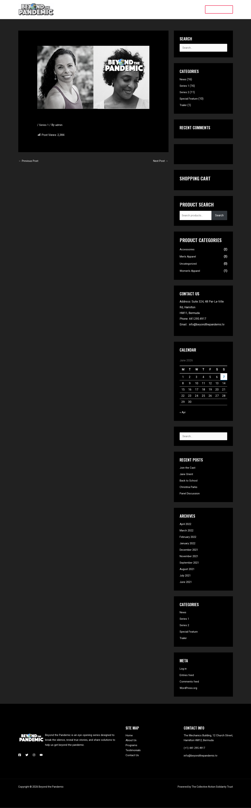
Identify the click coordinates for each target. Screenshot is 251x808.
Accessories (188, 249)
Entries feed (187, 675)
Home (129, 735)
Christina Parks (189, 487)
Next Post (160, 161)
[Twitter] (26, 755)
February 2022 (189, 537)
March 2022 (187, 530)
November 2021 (190, 556)
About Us (131, 740)
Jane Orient (187, 474)
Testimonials (133, 750)
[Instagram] (34, 755)
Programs (131, 745)
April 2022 (186, 524)
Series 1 (44, 125)
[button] (219, 9)
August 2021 (188, 569)
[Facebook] (19, 755)
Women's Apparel (190, 271)
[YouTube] (41, 755)
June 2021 (186, 582)
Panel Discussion (191, 493)
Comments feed (190, 682)
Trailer (183, 105)
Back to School (189, 481)
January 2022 (188, 543)
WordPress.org (189, 688)
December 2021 (190, 550)
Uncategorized (189, 264)
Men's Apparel (188, 256)
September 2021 (190, 563)
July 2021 (186, 576)
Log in (183, 669)
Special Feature (189, 98)
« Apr (183, 412)
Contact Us (132, 755)
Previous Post (29, 161)
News (183, 79)
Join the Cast (188, 468)
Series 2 (185, 92)
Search (219, 215)
